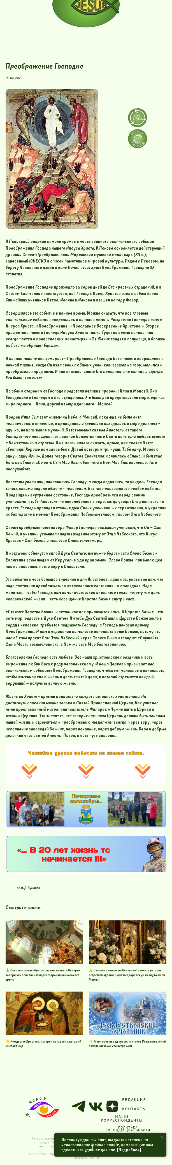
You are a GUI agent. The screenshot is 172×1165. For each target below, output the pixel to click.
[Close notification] (162, 1137)
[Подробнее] (129, 1149)
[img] (137, 138)
